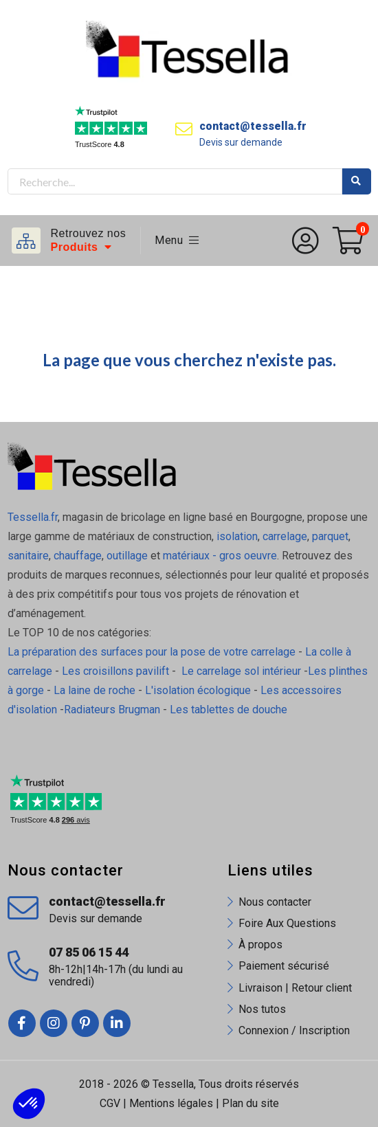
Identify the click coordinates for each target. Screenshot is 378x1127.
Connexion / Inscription (294, 1030)
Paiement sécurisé (283, 965)
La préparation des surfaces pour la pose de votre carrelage (152, 651)
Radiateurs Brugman (112, 709)
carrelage (285, 536)
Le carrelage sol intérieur (241, 671)
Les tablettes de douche (230, 709)
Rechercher (356, 181)
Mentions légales (171, 1103)
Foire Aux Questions (287, 923)
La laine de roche (94, 690)
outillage (127, 555)
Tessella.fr (33, 517)
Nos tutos (262, 1009)
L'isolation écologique (198, 690)
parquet (330, 536)
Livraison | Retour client (295, 987)
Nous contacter (274, 901)
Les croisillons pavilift (115, 671)
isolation (236, 536)
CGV (110, 1103)
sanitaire (28, 555)
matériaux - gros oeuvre (220, 555)
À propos (260, 944)
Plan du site (250, 1103)
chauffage (78, 555)
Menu (177, 240)
